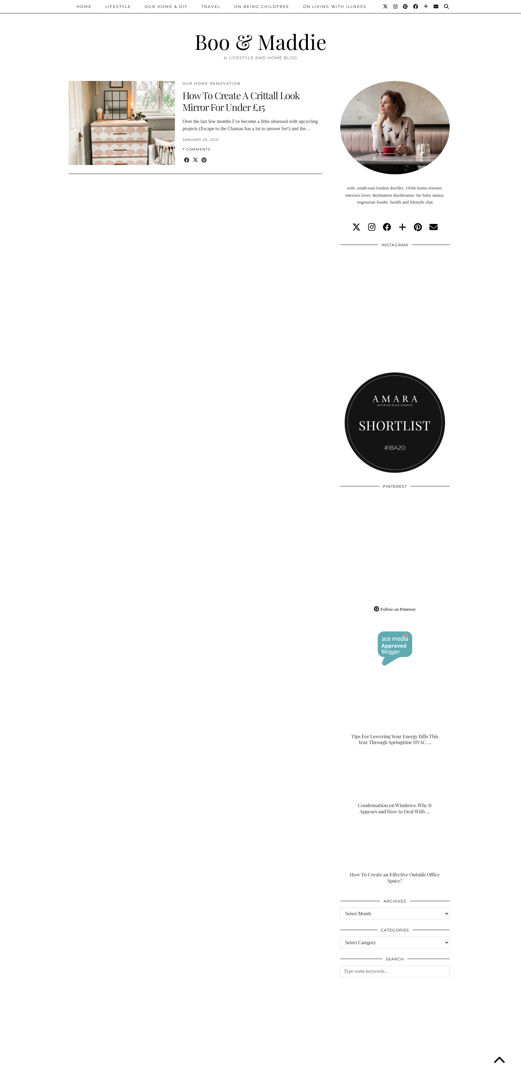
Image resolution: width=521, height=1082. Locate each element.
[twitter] (356, 227)
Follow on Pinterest (394, 609)
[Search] (446, 6)
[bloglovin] (402, 227)
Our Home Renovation (212, 83)
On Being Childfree (261, 6)
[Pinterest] (405, 6)
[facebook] (387, 227)
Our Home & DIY (166, 6)
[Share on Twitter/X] (195, 160)
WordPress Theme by (417, 1074)
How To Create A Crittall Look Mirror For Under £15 (241, 101)
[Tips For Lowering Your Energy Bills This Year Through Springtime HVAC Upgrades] (395, 715)
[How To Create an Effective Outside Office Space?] (395, 853)
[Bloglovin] (426, 6)
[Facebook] (416, 6)
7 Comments (196, 149)
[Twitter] (385, 6)
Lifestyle (118, 6)
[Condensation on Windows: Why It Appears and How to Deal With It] (395, 784)
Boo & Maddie (260, 41)
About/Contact (151, 1074)
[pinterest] (418, 227)
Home (84, 6)
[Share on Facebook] (187, 160)
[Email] (436, 6)
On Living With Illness (334, 6)
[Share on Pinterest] (204, 160)
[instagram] (371, 227)
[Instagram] (395, 6)
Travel (210, 6)
